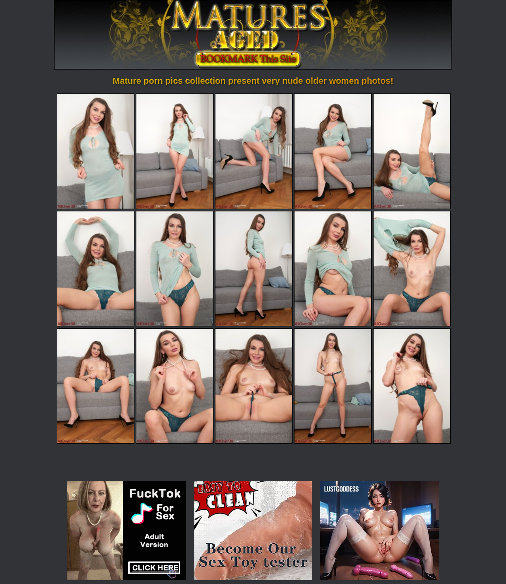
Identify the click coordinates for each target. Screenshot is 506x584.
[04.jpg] (333, 151)
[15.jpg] (412, 386)
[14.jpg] (333, 386)
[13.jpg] (254, 386)
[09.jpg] (333, 268)
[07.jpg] (174, 268)
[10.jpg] (412, 268)
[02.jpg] (174, 151)
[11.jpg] (95, 386)
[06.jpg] (95, 268)
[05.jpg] (412, 151)
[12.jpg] (174, 386)
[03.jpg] (254, 151)
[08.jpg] (254, 268)
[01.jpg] (95, 151)
